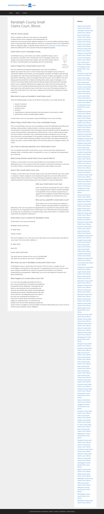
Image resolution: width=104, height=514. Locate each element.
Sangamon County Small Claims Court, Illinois (83, 406)
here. (26, 238)
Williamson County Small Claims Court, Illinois (83, 490)
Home (11, 13)
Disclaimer (63, 511)
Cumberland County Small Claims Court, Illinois (83, 107)
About (17, 13)
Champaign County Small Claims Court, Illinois (83, 69)
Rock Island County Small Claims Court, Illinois (83, 395)
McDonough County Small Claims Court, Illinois (83, 310)
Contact (25, 13)
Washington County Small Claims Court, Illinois (83, 465)
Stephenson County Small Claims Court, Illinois (83, 436)
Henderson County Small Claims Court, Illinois (83, 190)
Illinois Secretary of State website (55, 45)
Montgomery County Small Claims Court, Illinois (84, 339)
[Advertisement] (60, 28)
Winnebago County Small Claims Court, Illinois (83, 496)
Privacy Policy (71, 511)
